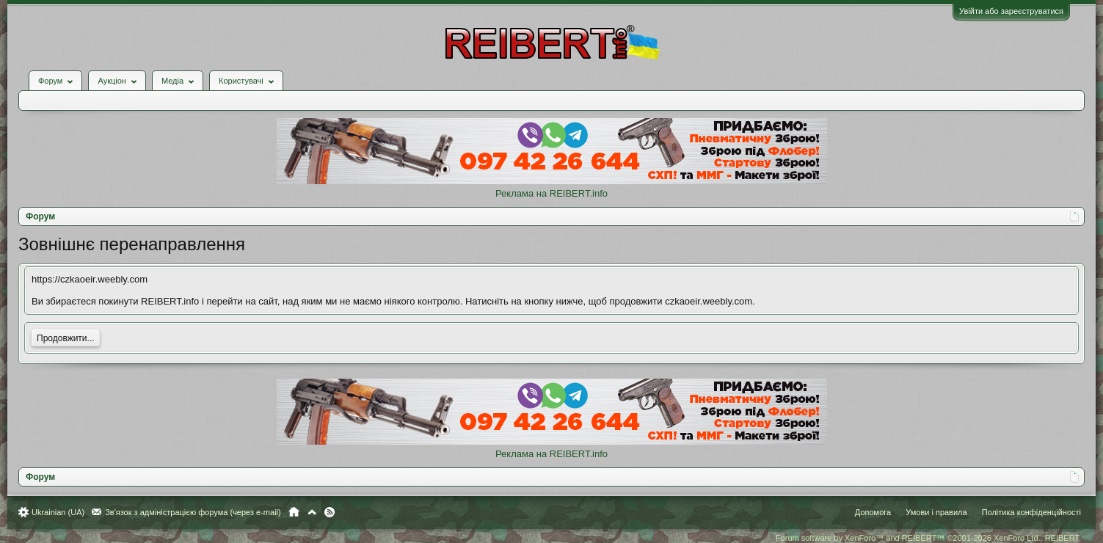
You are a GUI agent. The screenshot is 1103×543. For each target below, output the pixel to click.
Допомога (873, 512)
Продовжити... (66, 338)
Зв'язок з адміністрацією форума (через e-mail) (193, 512)
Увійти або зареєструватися (1011, 11)
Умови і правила (936, 512)
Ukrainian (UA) (58, 512)
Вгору (312, 512)
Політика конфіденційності (1031, 512)
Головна (293, 512)
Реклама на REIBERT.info (551, 193)
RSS (329, 512)
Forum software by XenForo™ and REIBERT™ (928, 537)
